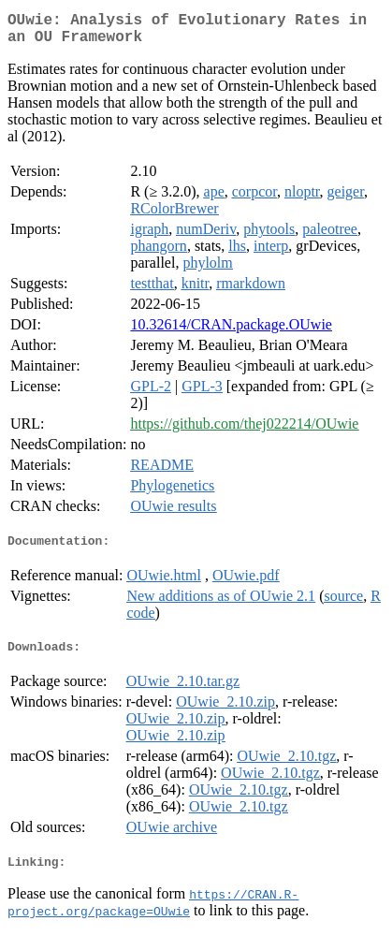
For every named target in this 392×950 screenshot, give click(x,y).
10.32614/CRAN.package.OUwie (231, 332)
